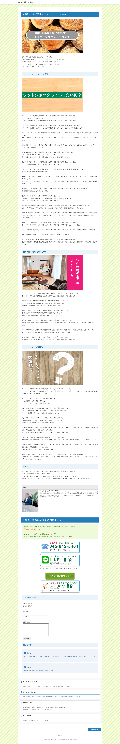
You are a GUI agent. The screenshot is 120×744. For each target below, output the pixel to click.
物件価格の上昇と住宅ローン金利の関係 (32, 707)
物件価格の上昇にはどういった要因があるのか (57, 707)
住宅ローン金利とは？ (28, 686)
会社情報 (25, 720)
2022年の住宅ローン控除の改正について (70, 696)
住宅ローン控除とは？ (28, 696)
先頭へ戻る (95, 729)
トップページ (23, 9)
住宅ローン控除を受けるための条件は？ (47, 696)
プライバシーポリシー (43, 720)
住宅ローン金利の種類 (42, 686)
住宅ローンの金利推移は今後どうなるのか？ (62, 686)
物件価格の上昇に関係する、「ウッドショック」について (37, 709)
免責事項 (33, 720)
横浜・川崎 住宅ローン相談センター (27, 2)
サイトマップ (60, 735)
